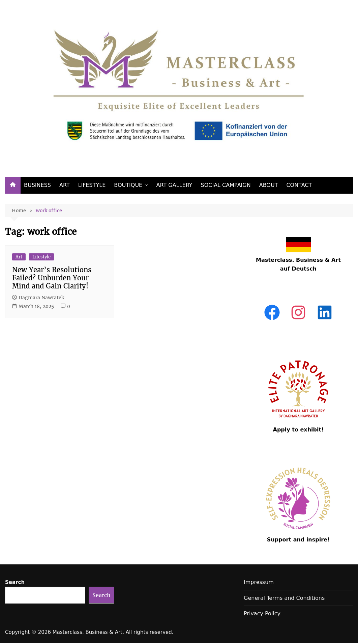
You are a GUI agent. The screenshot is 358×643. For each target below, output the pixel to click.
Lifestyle (41, 257)
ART (64, 185)
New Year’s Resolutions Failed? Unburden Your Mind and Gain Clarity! (51, 277)
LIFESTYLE (92, 185)
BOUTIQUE (128, 185)
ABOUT (268, 185)
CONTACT (299, 185)
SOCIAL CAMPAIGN (226, 185)
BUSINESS (37, 185)
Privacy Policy (262, 613)
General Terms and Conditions (284, 598)
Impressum (259, 582)
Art (19, 257)
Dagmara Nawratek (38, 298)
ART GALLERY (174, 185)
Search (15, 582)
